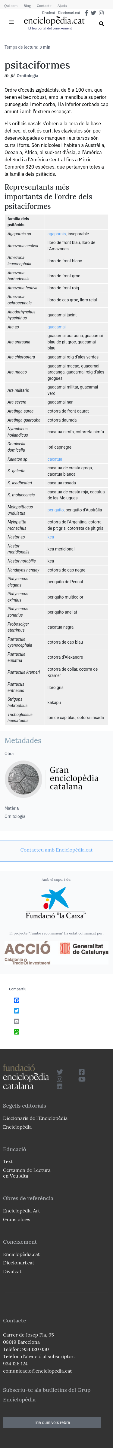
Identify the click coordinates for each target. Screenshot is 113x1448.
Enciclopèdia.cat (21, 1254)
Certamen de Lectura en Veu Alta (27, 1173)
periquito (56, 510)
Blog (27, 5)
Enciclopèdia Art (21, 1211)
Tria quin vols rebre (52, 1422)
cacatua (55, 459)
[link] (56, 850)
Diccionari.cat (69, 13)
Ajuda (62, 5)
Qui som (10, 5)
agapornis (57, 233)
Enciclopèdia (17, 1127)
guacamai (57, 327)
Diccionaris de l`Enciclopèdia (35, 1118)
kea (51, 537)
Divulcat (48, 13)
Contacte (44, 5)
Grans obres (16, 1219)
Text (8, 1161)
